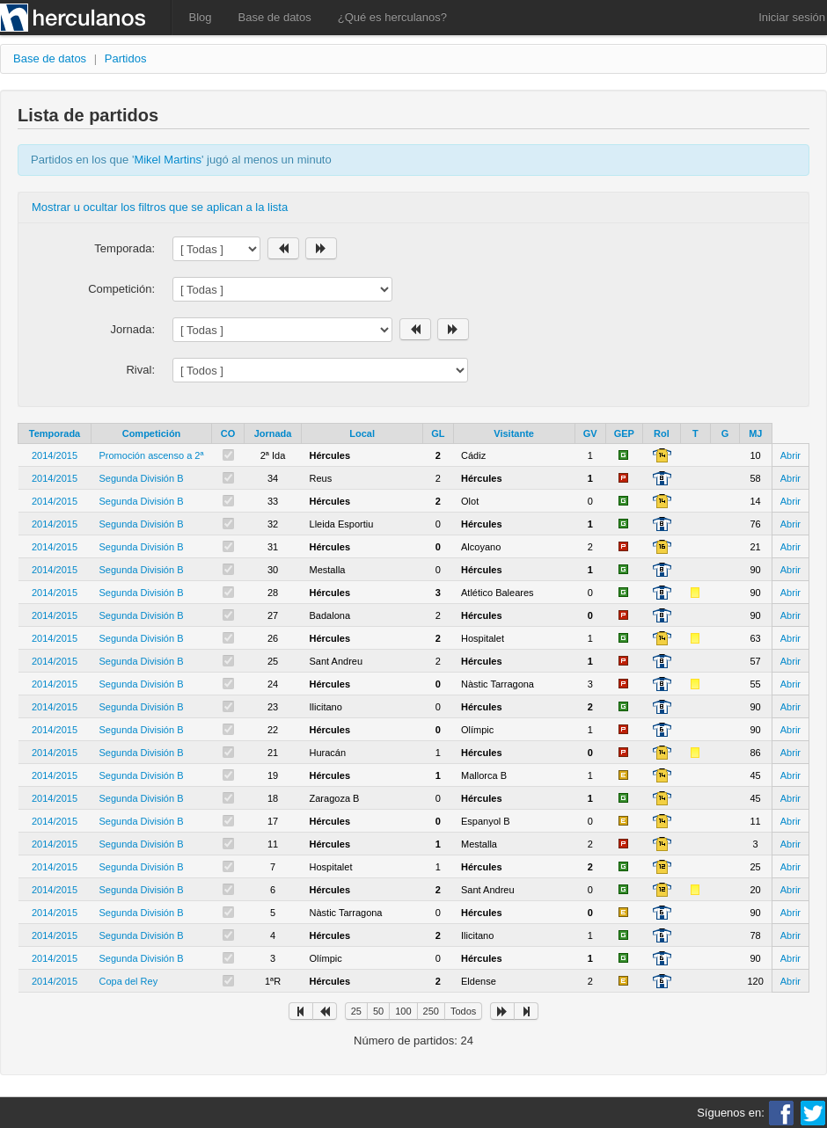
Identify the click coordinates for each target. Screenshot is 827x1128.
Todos (463, 1011)
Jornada (273, 433)
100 (403, 1011)
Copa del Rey (128, 981)
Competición (151, 433)
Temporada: (124, 248)
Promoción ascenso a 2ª (151, 455)
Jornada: (132, 329)
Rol (662, 433)
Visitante (514, 433)
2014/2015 (54, 455)
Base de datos (274, 17)
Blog (200, 17)
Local (362, 433)
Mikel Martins (167, 159)
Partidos (126, 58)
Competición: (121, 288)
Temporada (54, 433)
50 (378, 1011)
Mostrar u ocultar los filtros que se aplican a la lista (160, 207)
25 (356, 1011)
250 (431, 1011)
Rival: (140, 369)
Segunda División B (141, 478)
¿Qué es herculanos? (392, 17)
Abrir (790, 455)
